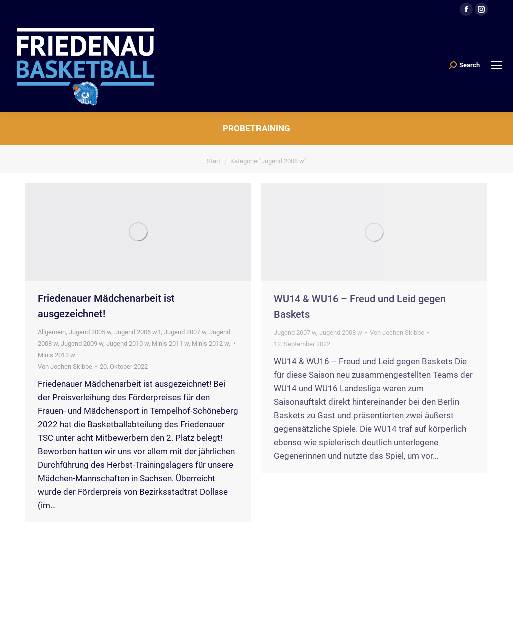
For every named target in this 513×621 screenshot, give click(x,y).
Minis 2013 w (56, 355)
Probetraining (256, 128)
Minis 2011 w (170, 343)
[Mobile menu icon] (496, 65)
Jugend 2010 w (127, 343)
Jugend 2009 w (82, 343)
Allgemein (52, 332)
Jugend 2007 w (185, 332)
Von (65, 366)
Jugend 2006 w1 (137, 332)
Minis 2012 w (210, 343)
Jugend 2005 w (90, 332)
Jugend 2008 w (340, 332)
